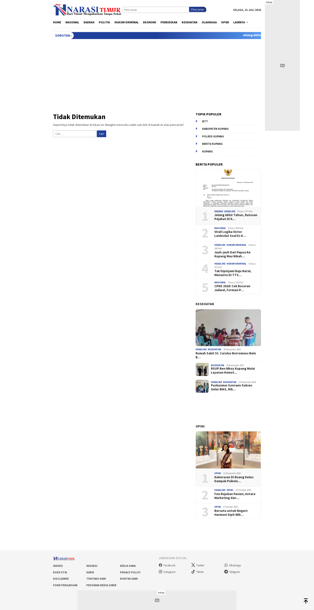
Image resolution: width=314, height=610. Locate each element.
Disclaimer (61, 579)
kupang (207, 151)
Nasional (220, 228)
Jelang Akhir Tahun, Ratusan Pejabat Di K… (235, 217)
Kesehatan (205, 304)
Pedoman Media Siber (101, 585)
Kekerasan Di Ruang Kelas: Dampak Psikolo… (234, 479)
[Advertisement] (157, 71)
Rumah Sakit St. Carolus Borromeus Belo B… (226, 355)
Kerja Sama (128, 566)
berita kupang (212, 144)
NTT (205, 121)
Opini (200, 426)
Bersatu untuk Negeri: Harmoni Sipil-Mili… (231, 513)
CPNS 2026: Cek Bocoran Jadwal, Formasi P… (232, 288)
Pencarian (197, 9)
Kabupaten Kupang (215, 129)
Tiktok (197, 572)
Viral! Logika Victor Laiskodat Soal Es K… (230, 234)
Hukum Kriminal (236, 244)
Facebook (167, 565)
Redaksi (91, 566)
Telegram (232, 572)
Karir (90, 572)
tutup (269, 2)
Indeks (58, 566)
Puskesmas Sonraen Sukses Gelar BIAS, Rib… (231, 387)
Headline (229, 211)
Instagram (167, 572)
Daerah (218, 211)
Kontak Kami (129, 579)
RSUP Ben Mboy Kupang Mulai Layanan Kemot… (233, 370)
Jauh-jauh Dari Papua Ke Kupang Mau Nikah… (232, 254)
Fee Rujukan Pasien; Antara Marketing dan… (234, 496)
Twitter (197, 565)
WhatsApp (232, 565)
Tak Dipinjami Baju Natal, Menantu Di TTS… (232, 273)
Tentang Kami (96, 579)
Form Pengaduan (65, 585)
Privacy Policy (130, 572)
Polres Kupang (213, 136)
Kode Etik (60, 572)
